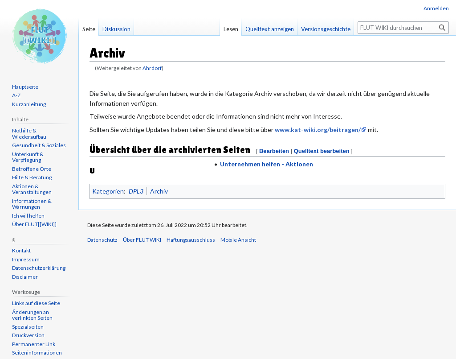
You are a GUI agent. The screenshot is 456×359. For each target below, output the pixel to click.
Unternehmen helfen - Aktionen (266, 164)
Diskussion (116, 29)
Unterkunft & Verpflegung (28, 157)
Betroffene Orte (31, 168)
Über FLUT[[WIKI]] (34, 224)
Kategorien (108, 191)
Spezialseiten (28, 326)
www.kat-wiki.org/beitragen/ (318, 129)
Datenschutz (102, 239)
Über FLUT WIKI (142, 239)
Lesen (231, 29)
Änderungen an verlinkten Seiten (32, 315)
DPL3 (136, 191)
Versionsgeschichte (325, 29)
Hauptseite (25, 86)
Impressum (26, 259)
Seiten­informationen (37, 352)
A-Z (16, 95)
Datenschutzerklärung (38, 267)
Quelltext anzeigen (269, 29)
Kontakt (21, 250)
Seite (88, 29)
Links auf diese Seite (36, 303)
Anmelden (436, 8)
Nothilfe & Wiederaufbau (29, 133)
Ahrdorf (152, 68)
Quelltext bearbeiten (322, 151)
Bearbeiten (274, 151)
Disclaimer (25, 276)
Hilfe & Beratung (32, 177)
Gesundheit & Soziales (39, 145)
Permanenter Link (33, 344)
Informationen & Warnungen (32, 204)
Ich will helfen (28, 215)
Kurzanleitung (29, 104)
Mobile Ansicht (238, 239)
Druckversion (28, 335)
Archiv (159, 191)
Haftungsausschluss (191, 239)
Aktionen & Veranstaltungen (32, 189)
